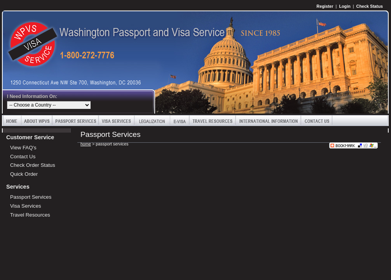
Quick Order (24, 174)
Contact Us (316, 120)
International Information (268, 120)
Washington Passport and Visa (29, 38)
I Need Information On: (32, 96)
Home (12, 120)
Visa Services (116, 120)
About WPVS (36, 120)
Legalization (152, 120)
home (85, 144)
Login (344, 6)
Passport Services (75, 120)
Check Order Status (32, 165)
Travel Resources (212, 120)
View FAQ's (23, 147)
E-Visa (179, 120)
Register (324, 6)
